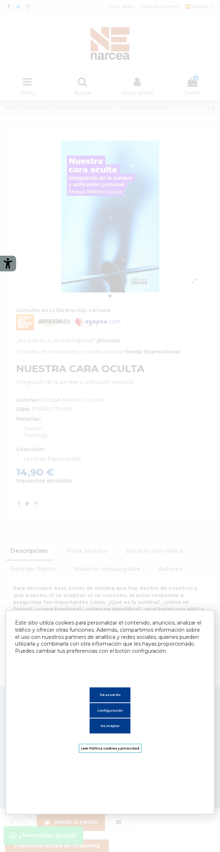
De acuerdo (110, 695)
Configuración (110, 710)
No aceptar (110, 726)
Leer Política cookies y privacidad (110, 748)
